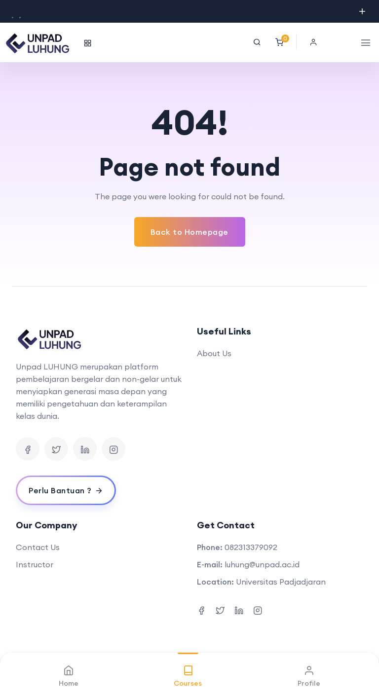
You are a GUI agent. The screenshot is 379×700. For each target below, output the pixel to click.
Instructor (34, 564)
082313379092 (251, 547)
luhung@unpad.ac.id (262, 564)
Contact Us (38, 547)
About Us (214, 353)
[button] (316, 42)
